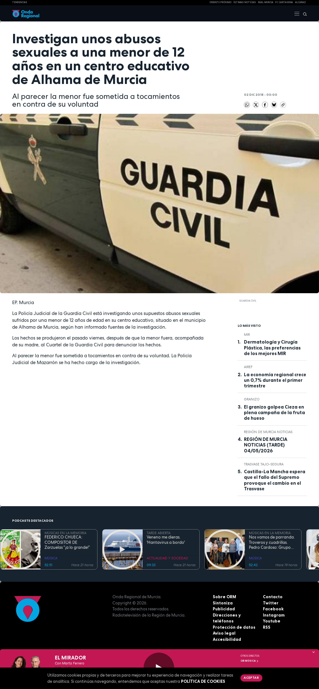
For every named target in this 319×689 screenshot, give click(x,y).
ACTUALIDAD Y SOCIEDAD (167, 558)
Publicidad (224, 608)
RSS (266, 627)
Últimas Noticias (244, 2)
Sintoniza (223, 602)
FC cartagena (284, 2)
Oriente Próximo (220, 2)
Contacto (273, 596)
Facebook (273, 608)
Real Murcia (265, 2)
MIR (247, 334)
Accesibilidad (227, 639)
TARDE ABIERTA (158, 533)
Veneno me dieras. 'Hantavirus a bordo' (166, 540)
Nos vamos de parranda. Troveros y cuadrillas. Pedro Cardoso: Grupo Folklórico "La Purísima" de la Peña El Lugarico (273, 542)
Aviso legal (224, 633)
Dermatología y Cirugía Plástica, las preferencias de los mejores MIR (272, 347)
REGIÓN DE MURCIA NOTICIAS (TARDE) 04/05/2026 (265, 445)
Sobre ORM (224, 596)
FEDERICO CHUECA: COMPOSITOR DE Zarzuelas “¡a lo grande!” (67, 542)
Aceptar (251, 677)
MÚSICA (51, 558)
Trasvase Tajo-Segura (263, 464)
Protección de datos (234, 627)
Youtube (271, 620)
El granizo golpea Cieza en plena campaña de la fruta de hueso (274, 412)
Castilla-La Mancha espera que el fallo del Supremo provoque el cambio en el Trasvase (274, 480)
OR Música (249, 660)
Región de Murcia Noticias (268, 432)
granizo (251, 399)
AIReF (248, 367)
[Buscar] (303, 13)
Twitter (271, 602)
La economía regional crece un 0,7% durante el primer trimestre (275, 380)
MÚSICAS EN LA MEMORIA (65, 533)
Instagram (274, 615)
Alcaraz (300, 2)
